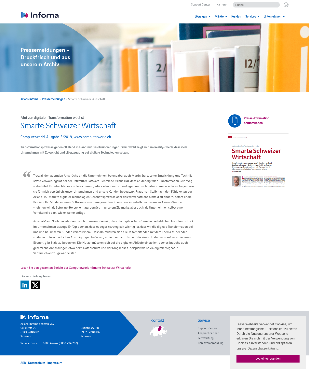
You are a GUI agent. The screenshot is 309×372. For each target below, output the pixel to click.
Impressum (54, 362)
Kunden (236, 16)
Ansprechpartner (208, 333)
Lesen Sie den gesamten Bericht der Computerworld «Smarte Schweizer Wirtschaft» (75, 267)
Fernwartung (206, 338)
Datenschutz (36, 362)
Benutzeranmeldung (210, 343)
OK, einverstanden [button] (267, 358)
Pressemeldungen (53, 99)
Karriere (222, 4)
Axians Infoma (29, 99)
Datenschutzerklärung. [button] (263, 348)
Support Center (200, 4)
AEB (23, 362)
